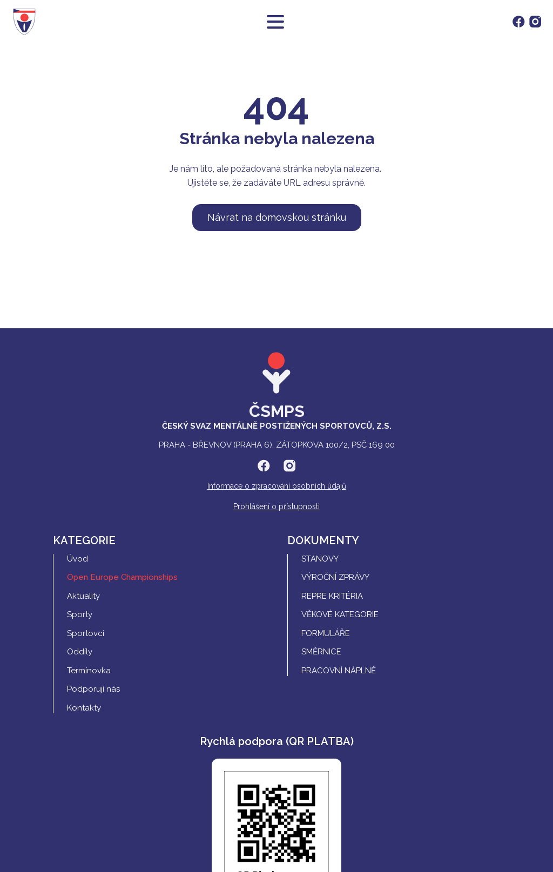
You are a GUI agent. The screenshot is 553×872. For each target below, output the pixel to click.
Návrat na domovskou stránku (276, 217)
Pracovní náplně (338, 670)
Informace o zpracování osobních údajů (276, 486)
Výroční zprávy (335, 577)
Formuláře (325, 633)
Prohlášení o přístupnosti (276, 506)
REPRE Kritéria (332, 596)
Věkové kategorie (340, 614)
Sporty (79, 614)
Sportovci (85, 633)
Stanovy (320, 559)
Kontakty (84, 708)
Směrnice (321, 652)
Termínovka (89, 670)
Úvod (77, 559)
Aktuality (83, 596)
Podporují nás (93, 689)
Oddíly (79, 652)
